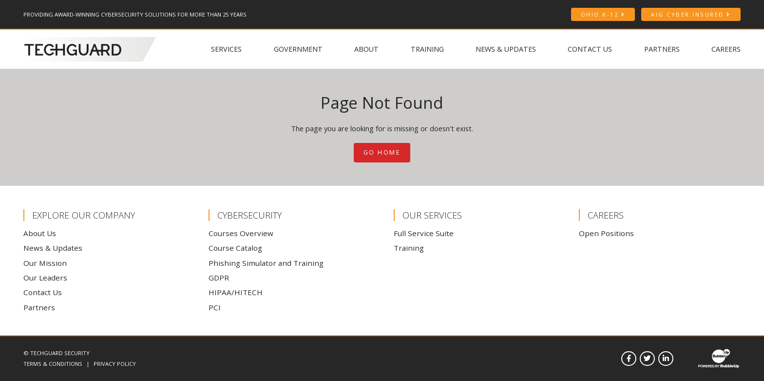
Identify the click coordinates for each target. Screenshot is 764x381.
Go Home (382, 152)
